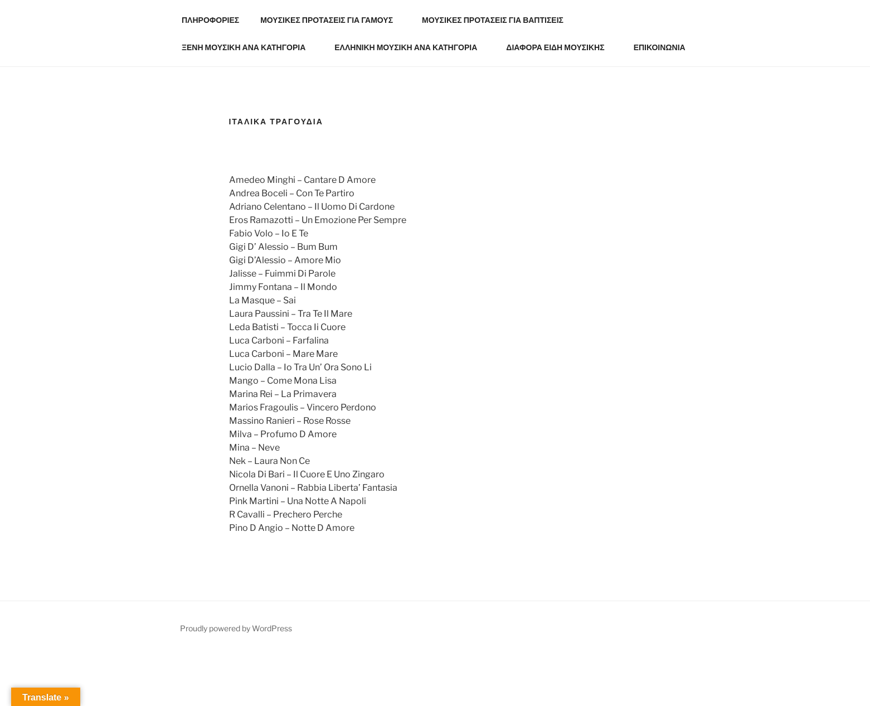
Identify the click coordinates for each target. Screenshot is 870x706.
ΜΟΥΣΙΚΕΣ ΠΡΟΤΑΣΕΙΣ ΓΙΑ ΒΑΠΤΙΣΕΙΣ (498, 20)
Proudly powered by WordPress (236, 628)
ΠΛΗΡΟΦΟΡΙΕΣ (210, 20)
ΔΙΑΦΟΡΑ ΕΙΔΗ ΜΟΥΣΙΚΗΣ (560, 47)
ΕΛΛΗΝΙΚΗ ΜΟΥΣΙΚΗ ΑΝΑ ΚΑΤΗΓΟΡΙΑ (411, 47)
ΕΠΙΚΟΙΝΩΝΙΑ (660, 47)
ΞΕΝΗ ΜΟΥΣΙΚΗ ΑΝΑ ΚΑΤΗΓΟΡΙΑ (249, 47)
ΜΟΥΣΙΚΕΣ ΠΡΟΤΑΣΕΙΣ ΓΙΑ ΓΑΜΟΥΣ (332, 20)
